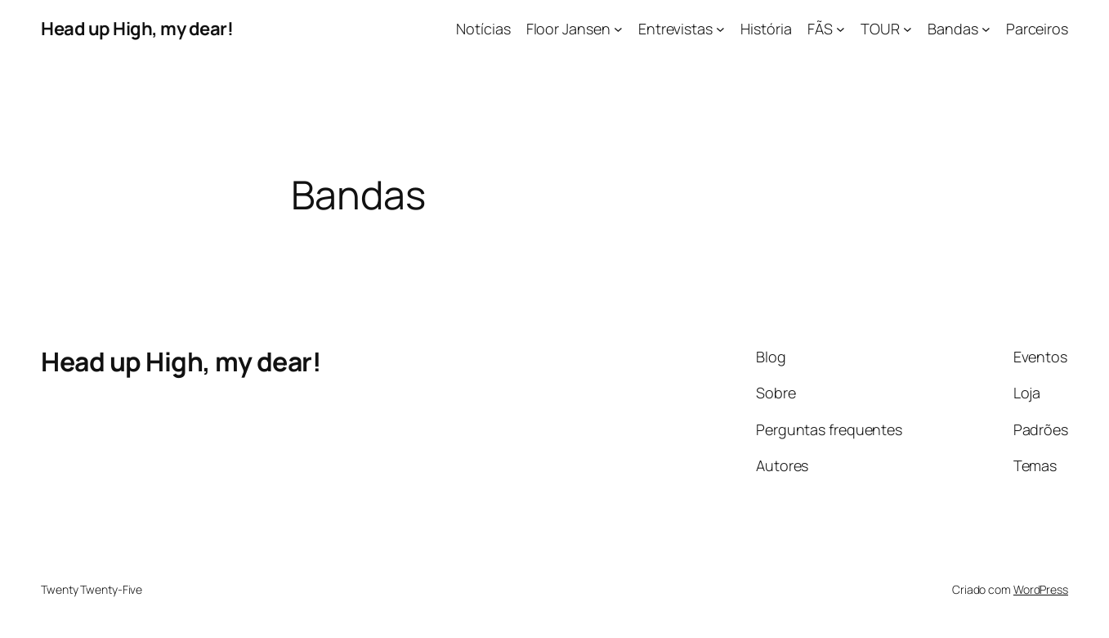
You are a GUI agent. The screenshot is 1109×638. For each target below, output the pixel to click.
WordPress (1040, 589)
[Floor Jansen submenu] (618, 29)
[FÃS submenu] (840, 29)
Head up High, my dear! (137, 28)
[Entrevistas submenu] (720, 29)
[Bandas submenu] (986, 29)
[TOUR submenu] (907, 29)
